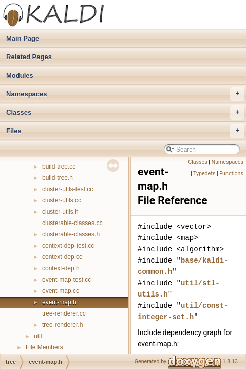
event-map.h (59, 302)
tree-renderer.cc (64, 313)
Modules (19, 75)
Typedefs (204, 173)
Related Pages (29, 57)
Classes (125, 112)
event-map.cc (60, 290)
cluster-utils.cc (61, 200)
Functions (231, 173)
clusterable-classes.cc (72, 223)
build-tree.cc (58, 166)
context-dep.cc (62, 257)
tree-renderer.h (62, 324)
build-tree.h (57, 177)
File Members (44, 347)
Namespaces (125, 94)
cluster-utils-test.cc (67, 189)
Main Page (22, 38)
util (38, 336)
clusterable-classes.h (71, 234)
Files (125, 131)
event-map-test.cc (66, 279)
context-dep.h (61, 268)
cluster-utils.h (60, 211)
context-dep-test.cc (68, 245)
